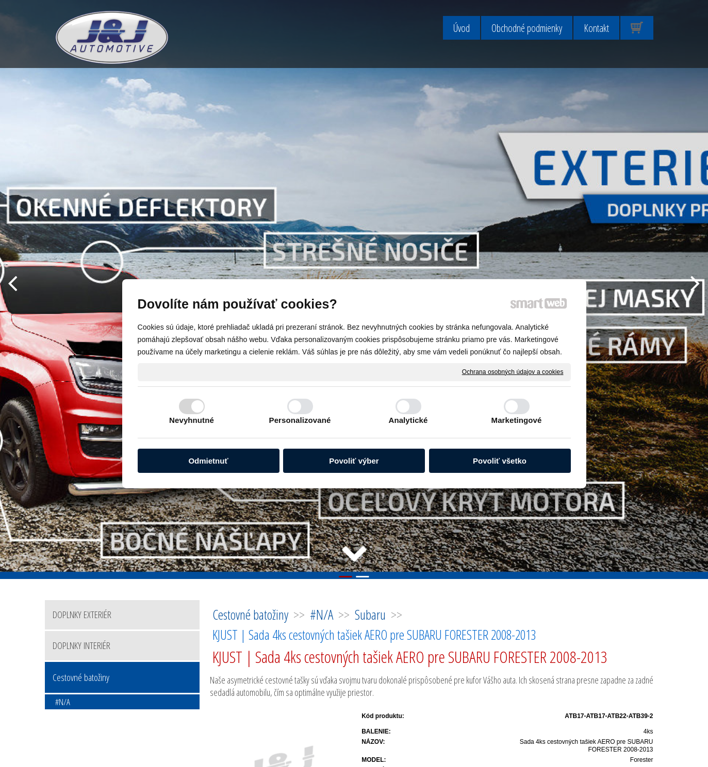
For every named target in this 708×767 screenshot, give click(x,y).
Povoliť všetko (499, 460)
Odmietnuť (208, 460)
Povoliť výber (353, 460)
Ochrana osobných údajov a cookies (513, 371)
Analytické (407, 420)
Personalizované (300, 420)
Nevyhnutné (191, 420)
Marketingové (516, 420)
